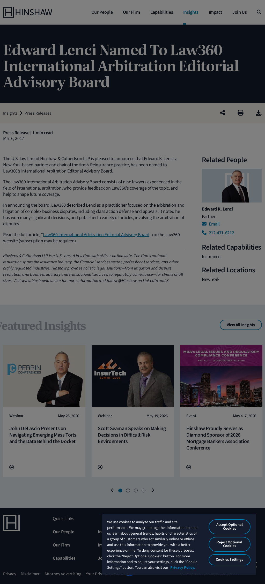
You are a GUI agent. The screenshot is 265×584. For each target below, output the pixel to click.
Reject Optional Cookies (229, 544)
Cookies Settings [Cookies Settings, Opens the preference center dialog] (229, 559)
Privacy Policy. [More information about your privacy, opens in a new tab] (182, 567)
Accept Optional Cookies (229, 526)
